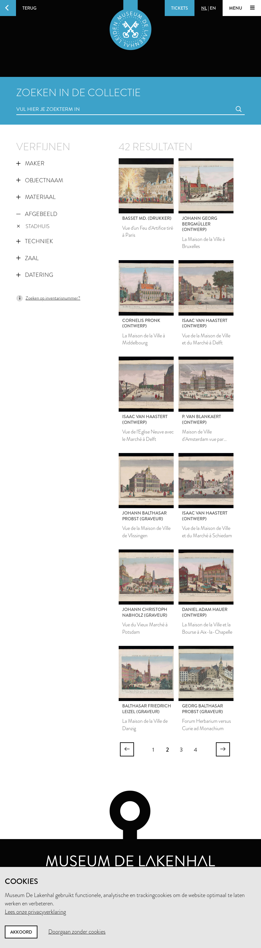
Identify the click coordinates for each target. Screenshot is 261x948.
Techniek (34, 241)
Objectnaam (39, 180)
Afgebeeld (36, 214)
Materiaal (36, 197)
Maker (30, 163)
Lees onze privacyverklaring (35, 912)
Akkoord (21, 932)
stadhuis (33, 226)
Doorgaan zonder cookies (77, 931)
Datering (34, 275)
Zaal (27, 258)
